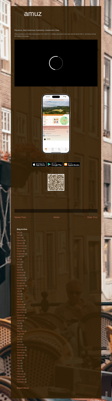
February (20, 240)
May (18, 232)
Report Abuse (23, 388)
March (19, 238)
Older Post (92, 217)
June (18, 262)
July (18, 259)
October (19, 251)
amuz (33, 13)
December (20, 246)
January (19, 243)
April (18, 235)
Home (56, 217)
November (20, 248)
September (21, 254)
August (19, 256)
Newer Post (20, 217)
